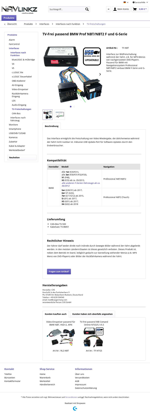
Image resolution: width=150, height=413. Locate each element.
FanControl (14, 44)
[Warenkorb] (140, 9)
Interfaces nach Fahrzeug (18, 119)
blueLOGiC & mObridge (23, 59)
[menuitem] (69, 9)
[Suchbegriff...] (69, 9)
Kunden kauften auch (56, 314)
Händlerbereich (47, 384)
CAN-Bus (16, 113)
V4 (13, 63)
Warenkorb (45, 377)
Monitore (13, 124)
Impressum (80, 384)
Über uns (79, 374)
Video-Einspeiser (20, 89)
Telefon (8, 374)
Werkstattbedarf (17, 150)
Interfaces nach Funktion (18, 54)
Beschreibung (51, 126)
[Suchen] (87, 9)
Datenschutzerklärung (86, 388)
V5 (13, 68)
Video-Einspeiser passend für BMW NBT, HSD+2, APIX (60, 323)
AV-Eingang (17, 85)
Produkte (12, 34)
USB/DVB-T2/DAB (17, 133)
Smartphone (15, 129)
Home (42, 374)
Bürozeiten (9, 377)
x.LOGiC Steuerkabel (22, 76)
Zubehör (13, 141)
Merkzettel (45, 381)
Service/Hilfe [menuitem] (139, 2)
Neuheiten (14, 157)
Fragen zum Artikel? (59, 271)
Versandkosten (82, 377)
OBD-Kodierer (18, 80)
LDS (14, 100)
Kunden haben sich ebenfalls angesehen (92, 314)
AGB (77, 381)
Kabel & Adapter (17, 146)
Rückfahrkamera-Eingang (20, 95)
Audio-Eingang (19, 104)
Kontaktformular (12, 381)
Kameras (13, 137)
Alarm (12, 39)
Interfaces (14, 48)
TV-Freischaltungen (21, 109)
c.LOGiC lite (17, 72)
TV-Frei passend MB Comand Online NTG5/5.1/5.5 (94, 323)
